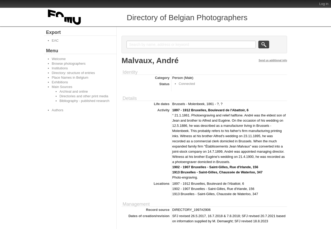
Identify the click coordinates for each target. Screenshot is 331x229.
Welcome (59, 59)
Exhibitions (60, 82)
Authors (57, 110)
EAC (55, 40)
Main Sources (62, 87)
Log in (323, 4)
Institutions (60, 68)
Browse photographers (69, 63)
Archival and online (73, 91)
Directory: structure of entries (73, 73)
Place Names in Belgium (70, 77)
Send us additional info (273, 60)
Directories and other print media (83, 96)
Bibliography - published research (84, 101)
